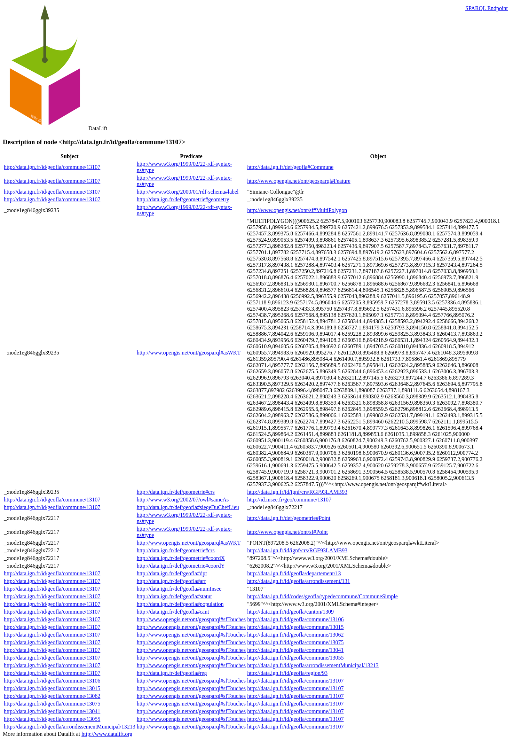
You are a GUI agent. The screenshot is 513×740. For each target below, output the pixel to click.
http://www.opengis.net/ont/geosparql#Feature (298, 181)
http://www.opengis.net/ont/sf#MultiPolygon (297, 210)
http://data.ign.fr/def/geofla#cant (173, 612)
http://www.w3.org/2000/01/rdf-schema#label (188, 192)
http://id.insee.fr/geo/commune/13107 (289, 500)
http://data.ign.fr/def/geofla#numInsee (179, 589)
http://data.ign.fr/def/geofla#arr (171, 581)
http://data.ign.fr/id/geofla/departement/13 (294, 573)
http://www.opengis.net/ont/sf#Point (287, 532)
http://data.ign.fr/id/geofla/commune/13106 (295, 619)
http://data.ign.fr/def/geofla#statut (174, 596)
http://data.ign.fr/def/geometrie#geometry (183, 199)
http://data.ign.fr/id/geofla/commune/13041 (295, 650)
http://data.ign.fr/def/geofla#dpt (172, 573)
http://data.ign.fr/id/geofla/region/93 (287, 673)
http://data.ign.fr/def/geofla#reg (172, 673)
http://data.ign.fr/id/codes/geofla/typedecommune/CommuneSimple (322, 596)
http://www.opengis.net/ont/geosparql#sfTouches (191, 619)
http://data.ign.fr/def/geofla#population (180, 604)
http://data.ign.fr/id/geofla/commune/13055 (295, 658)
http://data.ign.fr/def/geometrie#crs (176, 492)
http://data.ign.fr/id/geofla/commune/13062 (295, 635)
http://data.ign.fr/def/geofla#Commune (290, 167)
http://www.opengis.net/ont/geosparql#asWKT (188, 353)
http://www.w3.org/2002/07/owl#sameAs (183, 500)
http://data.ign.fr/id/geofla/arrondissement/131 (298, 581)
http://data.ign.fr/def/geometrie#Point (288, 518)
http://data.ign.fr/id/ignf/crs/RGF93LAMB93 (297, 492)
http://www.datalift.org (106, 734)
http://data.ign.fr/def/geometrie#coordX (181, 558)
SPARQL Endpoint (486, 8)
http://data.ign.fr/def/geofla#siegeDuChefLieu (188, 507)
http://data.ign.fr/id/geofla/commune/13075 (295, 642)
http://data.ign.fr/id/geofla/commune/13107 (52, 167)
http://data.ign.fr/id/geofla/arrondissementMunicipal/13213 (313, 665)
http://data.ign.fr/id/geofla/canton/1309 (290, 612)
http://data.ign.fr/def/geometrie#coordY (181, 566)
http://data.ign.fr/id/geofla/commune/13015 (295, 627)
